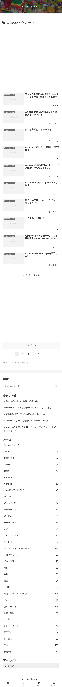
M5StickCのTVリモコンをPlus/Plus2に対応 (24, 414)
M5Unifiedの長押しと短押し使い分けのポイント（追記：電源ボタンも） (31, 429)
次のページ (31, 345)
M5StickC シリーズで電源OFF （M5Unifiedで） (26, 420)
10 (39, 354)
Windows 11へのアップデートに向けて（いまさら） (29, 408)
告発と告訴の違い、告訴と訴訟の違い (22, 401)
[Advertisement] (31, 58)
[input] (31, 386)
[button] (56, 386)
